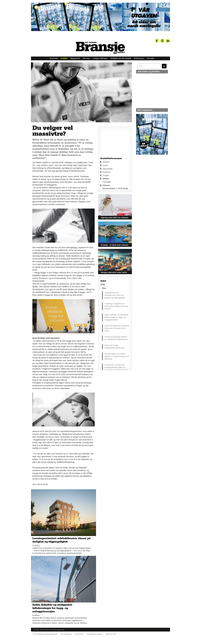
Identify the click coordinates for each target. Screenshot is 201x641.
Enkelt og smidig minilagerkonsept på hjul (114, 346)
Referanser (139, 58)
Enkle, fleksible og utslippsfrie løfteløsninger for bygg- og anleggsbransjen (116, 317)
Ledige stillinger (100, 58)
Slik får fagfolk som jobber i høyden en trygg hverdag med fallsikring (117, 356)
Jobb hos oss (111, 634)
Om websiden (65, 634)
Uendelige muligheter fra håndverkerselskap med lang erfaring (116, 306)
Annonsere (79, 634)
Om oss (86, 58)
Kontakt (150, 58)
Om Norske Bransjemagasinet (45, 634)
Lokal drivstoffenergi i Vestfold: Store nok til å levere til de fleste (117, 328)
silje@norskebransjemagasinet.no (149, 181)
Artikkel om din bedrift (120, 58)
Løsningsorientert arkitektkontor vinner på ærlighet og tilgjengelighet (115, 295)
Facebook (106, 172)
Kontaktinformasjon (94, 634)
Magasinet (75, 58)
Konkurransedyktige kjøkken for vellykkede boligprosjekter (116, 338)
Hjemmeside (107, 169)
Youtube (105, 175)
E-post (105, 165)
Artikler (64, 58)
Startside (54, 58)
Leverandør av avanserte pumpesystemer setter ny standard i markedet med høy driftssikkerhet (116, 368)
